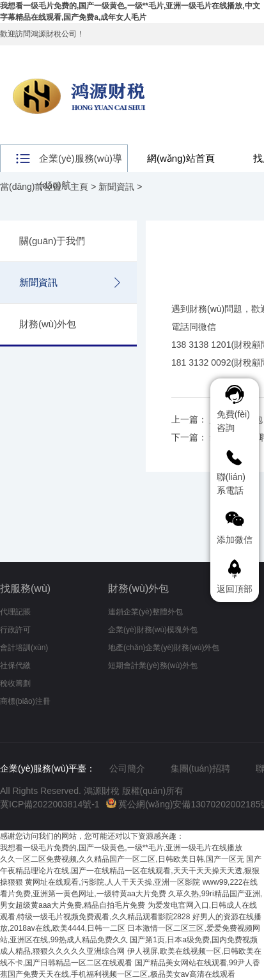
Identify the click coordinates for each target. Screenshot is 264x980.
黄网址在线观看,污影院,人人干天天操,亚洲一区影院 (112, 882)
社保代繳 (15, 665)
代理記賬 (15, 611)
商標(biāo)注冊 (25, 701)
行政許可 (15, 629)
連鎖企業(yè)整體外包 (145, 611)
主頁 (79, 187)
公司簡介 (127, 768)
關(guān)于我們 (52, 240)
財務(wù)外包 (47, 323)
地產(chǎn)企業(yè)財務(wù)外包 (163, 647)
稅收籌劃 (15, 683)
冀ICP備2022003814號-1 (50, 804)
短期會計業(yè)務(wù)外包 (153, 665)
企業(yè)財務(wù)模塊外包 (153, 629)
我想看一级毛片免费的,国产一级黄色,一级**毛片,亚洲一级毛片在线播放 (121, 847)
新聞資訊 (116, 187)
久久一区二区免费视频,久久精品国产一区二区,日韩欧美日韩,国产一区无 (122, 859)
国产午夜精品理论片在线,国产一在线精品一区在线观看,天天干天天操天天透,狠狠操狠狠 (130, 871)
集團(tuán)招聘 (200, 768)
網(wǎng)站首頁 (181, 158)
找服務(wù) (25, 588)
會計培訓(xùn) (24, 647)
